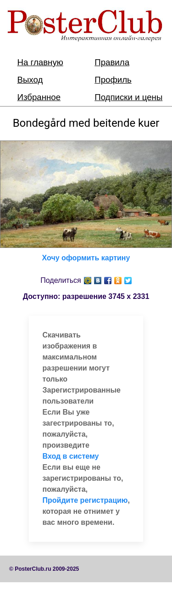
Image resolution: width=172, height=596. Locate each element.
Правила (111, 62)
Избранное (39, 97)
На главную (40, 62)
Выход (30, 79)
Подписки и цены (128, 97)
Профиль (113, 79)
